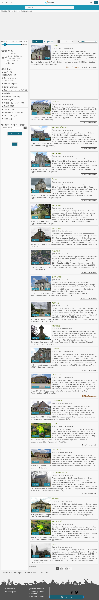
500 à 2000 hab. (13, 61)
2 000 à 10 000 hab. (14, 58)
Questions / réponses (36, 589)
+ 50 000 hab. (12, 54)
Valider (15, 144)
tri (78, 42)
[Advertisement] (49, 25)
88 (66, 597)
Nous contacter (9, 589)
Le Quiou (45, 572)
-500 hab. (10, 63)
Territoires (6, 572)
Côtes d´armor (31, 572)
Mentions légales (10, 592)
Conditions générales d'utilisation (36, 593)
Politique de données (36, 597)
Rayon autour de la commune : (12, 41)
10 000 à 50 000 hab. (14, 56)
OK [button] (25, 128)
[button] (15, 134)
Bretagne (18, 572)
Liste (36, 42)
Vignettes (48, 42)
